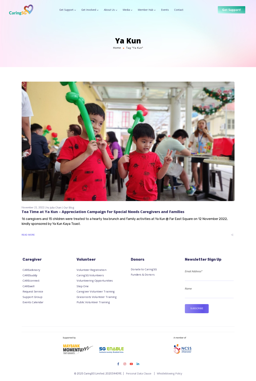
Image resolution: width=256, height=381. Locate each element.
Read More (28, 234)
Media (126, 9)
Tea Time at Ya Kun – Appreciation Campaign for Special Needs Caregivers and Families (103, 211)
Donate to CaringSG (144, 269)
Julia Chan (55, 207)
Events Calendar (33, 302)
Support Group (32, 297)
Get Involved (88, 9)
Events (165, 9)
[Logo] (21, 10)
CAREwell (28, 286)
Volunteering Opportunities (95, 280)
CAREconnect (31, 280)
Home (117, 47)
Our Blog (68, 207)
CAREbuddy (30, 275)
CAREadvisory (31, 270)
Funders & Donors (142, 274)
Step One (83, 286)
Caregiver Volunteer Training (96, 291)
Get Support (66, 9)
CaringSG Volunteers (90, 275)
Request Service (33, 291)
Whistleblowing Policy (169, 373)
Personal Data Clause (138, 373)
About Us (109, 9)
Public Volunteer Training (93, 302)
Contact (178, 9)
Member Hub (145, 9)
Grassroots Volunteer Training (97, 297)
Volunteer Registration (91, 270)
